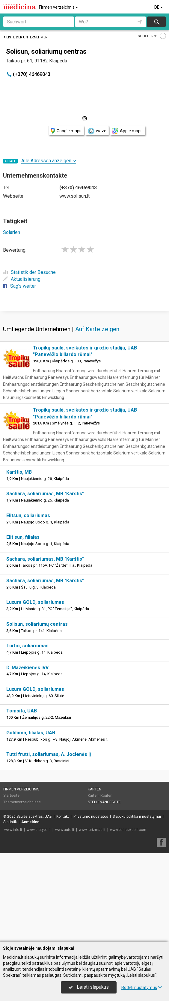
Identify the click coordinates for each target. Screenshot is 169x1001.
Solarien (11, 232)
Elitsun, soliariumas (28, 604)
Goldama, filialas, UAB (30, 821)
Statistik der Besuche (29, 272)
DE (159, 7)
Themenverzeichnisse (22, 891)
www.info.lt (13, 918)
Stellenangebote (104, 891)
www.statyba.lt (39, 918)
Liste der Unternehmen (25, 37)
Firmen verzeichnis (59, 7)
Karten (94, 878)
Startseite (11, 884)
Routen (106, 884)
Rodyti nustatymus (141, 987)
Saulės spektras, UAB (34, 905)
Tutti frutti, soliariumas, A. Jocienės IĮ (48, 843)
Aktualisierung (21, 279)
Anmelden (30, 910)
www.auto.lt (64, 918)
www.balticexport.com (128, 918)
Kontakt (62, 905)
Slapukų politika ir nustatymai (137, 905)
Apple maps (127, 131)
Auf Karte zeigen (97, 417)
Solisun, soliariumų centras (37, 712)
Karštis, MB (19, 560)
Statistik (10, 910)
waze (96, 131)
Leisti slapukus (89, 987)
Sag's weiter (19, 286)
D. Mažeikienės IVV (27, 756)
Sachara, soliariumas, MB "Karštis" (45, 582)
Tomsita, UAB (21, 799)
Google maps (66, 131)
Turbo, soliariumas (27, 734)
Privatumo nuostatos (90, 905)
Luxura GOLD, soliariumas (35, 691)
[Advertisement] (84, 354)
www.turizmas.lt (92, 918)
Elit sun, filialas (23, 625)
